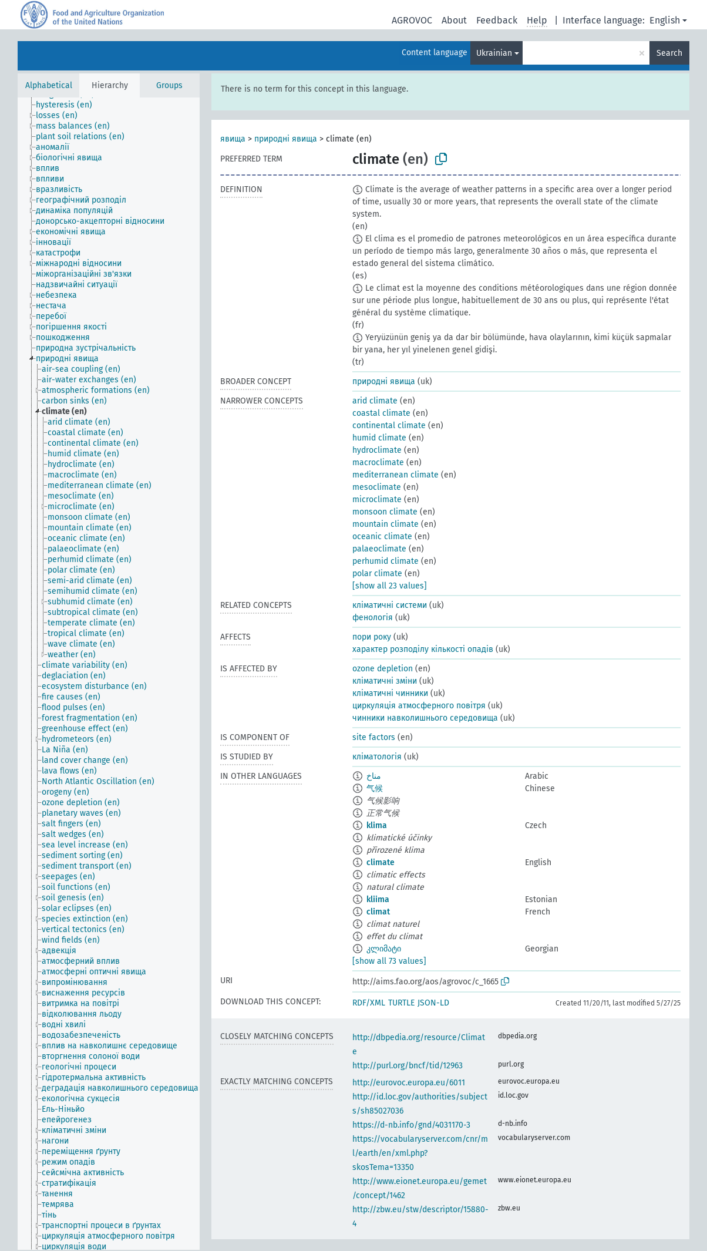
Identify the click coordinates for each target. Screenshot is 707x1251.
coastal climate (381, 413)
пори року (371, 637)
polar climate (377, 574)
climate (380, 862)
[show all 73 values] (389, 961)
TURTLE (401, 1003)
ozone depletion (382, 669)
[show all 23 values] (389, 586)
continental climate (389, 426)
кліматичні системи (389, 605)
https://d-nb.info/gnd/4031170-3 (411, 1125)
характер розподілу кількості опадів (422, 649)
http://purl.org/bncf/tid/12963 (407, 1066)
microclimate (377, 500)
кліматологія (377, 757)
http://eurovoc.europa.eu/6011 (408, 1083)
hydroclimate (377, 450)
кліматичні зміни (384, 681)
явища (232, 139)
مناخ (373, 776)
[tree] (109, 673)
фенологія (372, 618)
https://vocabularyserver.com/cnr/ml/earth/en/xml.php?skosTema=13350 (420, 1153)
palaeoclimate (379, 549)
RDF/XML (368, 1003)
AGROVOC (412, 20)
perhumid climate (385, 561)
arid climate (375, 401)
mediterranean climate (395, 475)
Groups (169, 85)
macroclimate (378, 463)
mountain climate (385, 524)
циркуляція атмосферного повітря (419, 706)
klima (376, 825)
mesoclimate (376, 487)
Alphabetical (48, 85)
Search (669, 53)
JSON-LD (433, 1003)
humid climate (379, 438)
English (664, 20)
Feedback (496, 20)
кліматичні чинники (390, 693)
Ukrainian (494, 53)
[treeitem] (69, 105)
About (454, 20)
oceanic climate (382, 537)
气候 (374, 788)
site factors (373, 737)
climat (378, 912)
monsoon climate (385, 512)
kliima (377, 899)
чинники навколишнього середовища (425, 718)
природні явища (285, 139)
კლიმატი (383, 949)
